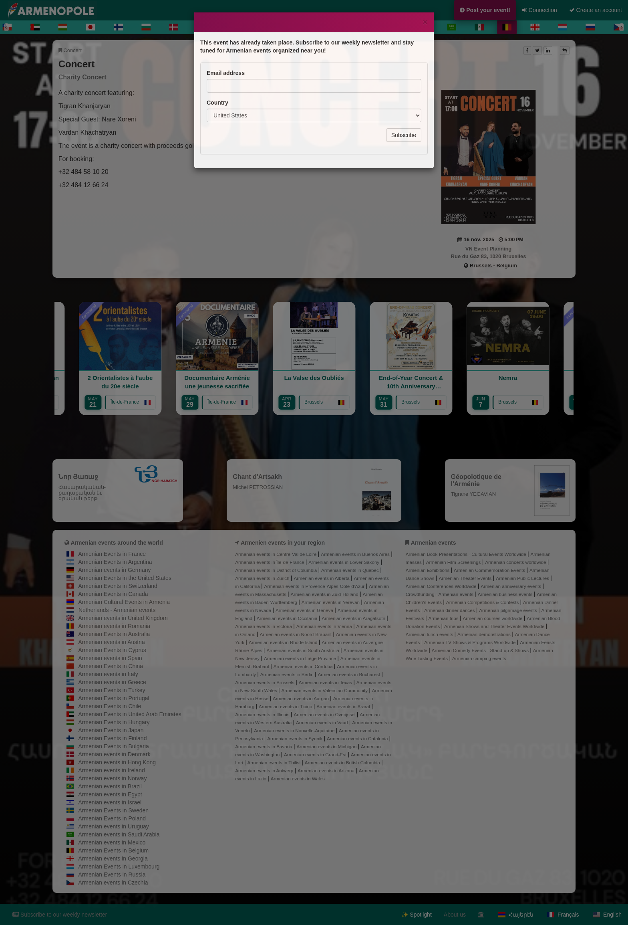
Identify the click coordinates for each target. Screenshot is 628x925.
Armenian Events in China (110, 666)
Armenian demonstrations (484, 634)
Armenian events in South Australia (303, 650)
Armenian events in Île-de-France (270, 562)
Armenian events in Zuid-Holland (325, 594)
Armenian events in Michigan (327, 746)
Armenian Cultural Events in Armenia (124, 602)
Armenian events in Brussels (265, 682)
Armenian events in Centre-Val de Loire (276, 554)
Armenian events (433, 542)
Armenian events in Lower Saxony (344, 562)
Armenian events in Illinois (263, 714)
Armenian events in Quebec (350, 570)
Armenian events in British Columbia (343, 762)
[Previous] (6, 27)
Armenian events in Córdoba (304, 666)
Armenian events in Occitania (288, 618)
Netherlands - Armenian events (116, 610)
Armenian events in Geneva (305, 610)
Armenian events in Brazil (110, 786)
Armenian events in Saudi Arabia (118, 834)
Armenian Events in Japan (110, 730)
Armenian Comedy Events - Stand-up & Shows (481, 650)
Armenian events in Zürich (263, 578)
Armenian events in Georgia (113, 858)
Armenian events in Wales (298, 778)
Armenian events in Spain (110, 658)
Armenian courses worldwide (493, 618)
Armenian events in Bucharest (349, 674)
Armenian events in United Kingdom (122, 618)
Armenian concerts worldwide (516, 562)
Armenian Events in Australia (114, 634)
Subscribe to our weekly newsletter (59, 914)
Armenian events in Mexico (111, 842)
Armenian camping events (479, 658)
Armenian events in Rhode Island (284, 642)
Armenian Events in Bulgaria (113, 746)
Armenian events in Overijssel (325, 714)
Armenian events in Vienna (324, 626)
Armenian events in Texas (326, 682)
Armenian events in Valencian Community (325, 690)
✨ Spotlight (416, 914)
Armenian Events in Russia (111, 874)
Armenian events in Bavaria (264, 746)
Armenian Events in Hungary (113, 722)
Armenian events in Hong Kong (117, 762)
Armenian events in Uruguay (113, 826)
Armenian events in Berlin (287, 674)
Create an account (595, 10)
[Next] (621, 27)
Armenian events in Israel (109, 802)
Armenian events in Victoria (264, 626)
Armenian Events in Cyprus (112, 650)
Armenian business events (506, 594)
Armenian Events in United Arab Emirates (129, 714)
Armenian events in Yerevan (331, 602)
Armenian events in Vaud (322, 722)
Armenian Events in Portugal (113, 698)
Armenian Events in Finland (112, 738)
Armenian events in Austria (111, 642)
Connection (539, 10)
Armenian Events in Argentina (115, 562)
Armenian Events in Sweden (113, 810)
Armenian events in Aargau (301, 698)
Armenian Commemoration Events (490, 570)
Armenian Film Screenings (454, 562)
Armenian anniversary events (511, 586)
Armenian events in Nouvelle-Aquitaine (295, 730)
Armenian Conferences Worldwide (442, 586)
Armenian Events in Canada (113, 594)
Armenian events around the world (117, 542)
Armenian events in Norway (112, 778)
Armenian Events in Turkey (111, 690)
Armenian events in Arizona (327, 770)
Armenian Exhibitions (428, 570)
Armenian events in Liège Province (300, 658)
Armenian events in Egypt (110, 794)
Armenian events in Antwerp (264, 770)
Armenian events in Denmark (114, 754)
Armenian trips (444, 618)
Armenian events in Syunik (295, 738)
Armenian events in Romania (114, 626)
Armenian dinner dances (450, 610)
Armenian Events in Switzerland (117, 586)
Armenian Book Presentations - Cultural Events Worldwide (466, 554)
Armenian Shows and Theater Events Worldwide (495, 626)
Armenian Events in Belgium (113, 850)
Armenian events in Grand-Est (316, 754)
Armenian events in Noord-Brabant (296, 634)
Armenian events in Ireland (111, 770)
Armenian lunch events (430, 634)
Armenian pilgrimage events (508, 610)
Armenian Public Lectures (523, 578)
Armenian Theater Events (466, 578)
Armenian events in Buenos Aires (356, 554)
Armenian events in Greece (112, 682)
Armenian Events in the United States (124, 578)
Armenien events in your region (283, 542)
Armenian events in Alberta (322, 578)
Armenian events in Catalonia (358, 738)
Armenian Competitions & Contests (483, 602)
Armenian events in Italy (108, 674)
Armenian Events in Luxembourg (118, 866)
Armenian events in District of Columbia (276, 570)
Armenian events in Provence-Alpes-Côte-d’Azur (315, 586)
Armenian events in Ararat (343, 706)
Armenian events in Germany (114, 570)
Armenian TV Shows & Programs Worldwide (470, 642)
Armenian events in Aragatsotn (354, 618)
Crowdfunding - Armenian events (440, 594)
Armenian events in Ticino (286, 706)
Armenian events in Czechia (113, 882)
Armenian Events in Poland (112, 818)
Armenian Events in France (112, 554)
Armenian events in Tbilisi (274, 762)
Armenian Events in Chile (109, 706)
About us (455, 914)
